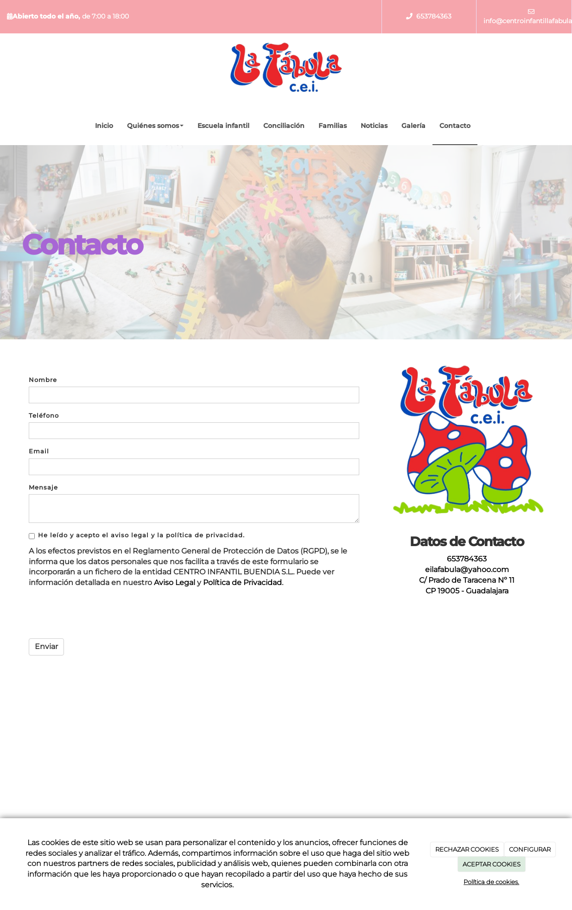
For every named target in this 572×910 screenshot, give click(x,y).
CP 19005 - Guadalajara (467, 590)
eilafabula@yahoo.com (467, 569)
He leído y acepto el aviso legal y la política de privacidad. (137, 535)
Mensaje (43, 487)
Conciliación (284, 125)
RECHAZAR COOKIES (467, 849)
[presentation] (99, 613)
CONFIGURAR (530, 849)
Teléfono (44, 415)
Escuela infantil (223, 125)
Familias (332, 125)
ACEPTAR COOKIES (492, 864)
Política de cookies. (491, 881)
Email (39, 451)
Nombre (43, 379)
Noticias (374, 125)
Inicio (104, 125)
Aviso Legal (174, 582)
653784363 (433, 16)
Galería (413, 125)
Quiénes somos (155, 125)
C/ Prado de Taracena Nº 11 (467, 580)
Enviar (46, 646)
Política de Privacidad (242, 582)
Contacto (454, 125)
